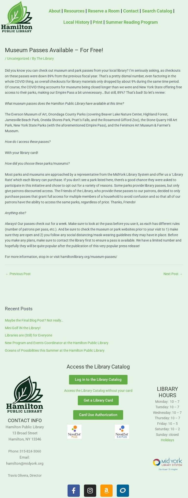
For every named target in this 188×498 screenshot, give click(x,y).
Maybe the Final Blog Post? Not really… (34, 320)
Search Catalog (157, 10)
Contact (131, 10)
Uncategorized (18, 58)
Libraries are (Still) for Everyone (28, 335)
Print (97, 22)
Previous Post (18, 274)
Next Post (173, 274)
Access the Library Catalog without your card (98, 391)
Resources (74, 10)
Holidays (167, 440)
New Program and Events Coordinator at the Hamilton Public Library (56, 343)
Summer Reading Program (132, 22)
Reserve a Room (104, 10)
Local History (76, 22)
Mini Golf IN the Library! (23, 328)
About (54, 10)
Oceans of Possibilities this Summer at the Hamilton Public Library (55, 350)
